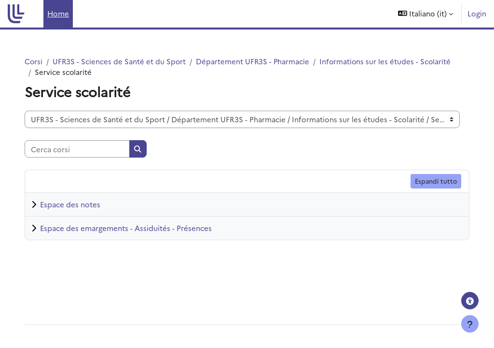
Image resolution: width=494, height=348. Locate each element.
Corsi (43, 61)
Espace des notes (80, 205)
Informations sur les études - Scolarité (110, 72)
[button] (425, 14)
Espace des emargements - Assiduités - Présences (135, 228)
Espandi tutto (426, 181)
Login (476, 13)
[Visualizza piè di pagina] (470, 324)
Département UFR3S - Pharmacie (264, 61)
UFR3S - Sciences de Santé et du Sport (130, 61)
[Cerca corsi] (86, 149)
